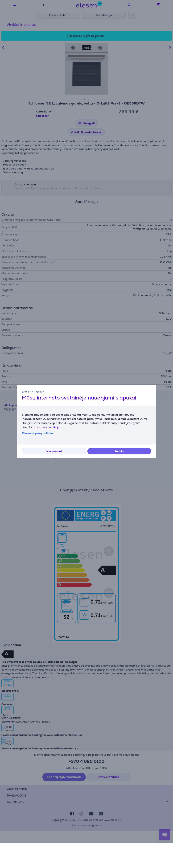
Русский (39, 391)
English (26, 391)
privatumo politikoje (46, 427)
